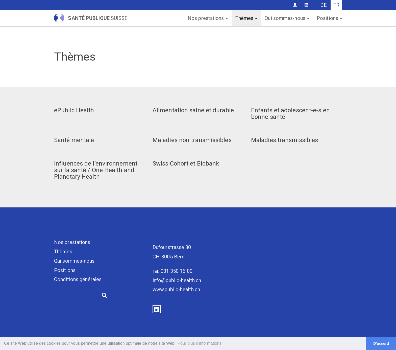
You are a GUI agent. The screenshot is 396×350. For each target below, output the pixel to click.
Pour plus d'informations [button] (199, 343)
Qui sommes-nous (287, 18)
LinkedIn (157, 309)
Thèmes (246, 18)
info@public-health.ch (177, 280)
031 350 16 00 (176, 271)
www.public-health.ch (176, 289)
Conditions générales (78, 279)
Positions (329, 18)
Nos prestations (208, 18)
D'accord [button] (381, 343)
